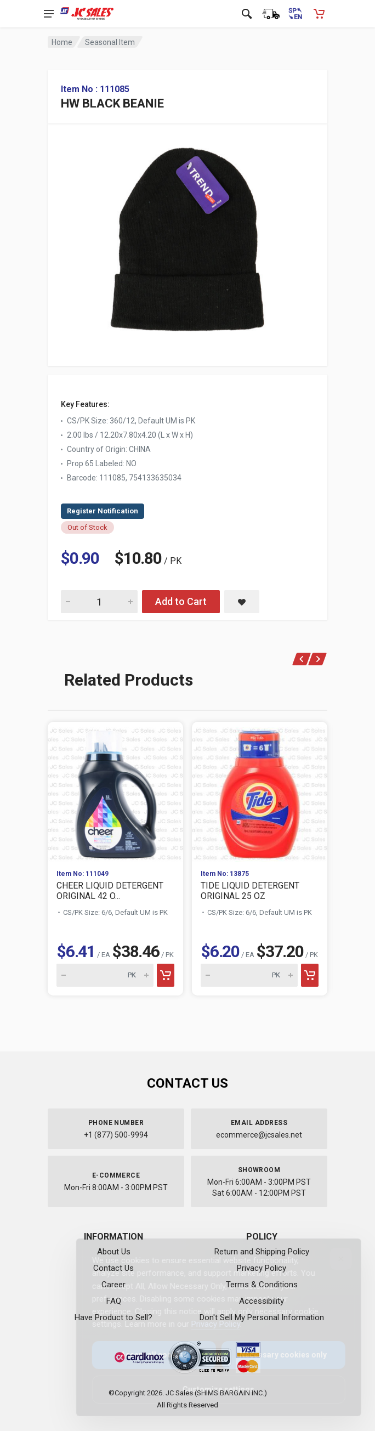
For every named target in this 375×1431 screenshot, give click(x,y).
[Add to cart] (165, 975)
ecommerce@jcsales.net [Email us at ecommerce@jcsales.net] (259, 1134)
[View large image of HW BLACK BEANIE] (187, 237)
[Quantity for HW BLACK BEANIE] (99, 601)
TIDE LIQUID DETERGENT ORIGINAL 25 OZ (250, 890)
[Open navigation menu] (49, 13)
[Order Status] (271, 13)
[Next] (317, 659)
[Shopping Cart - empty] (319, 13)
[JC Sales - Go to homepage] (87, 13)
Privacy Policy (207, 1324)
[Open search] (247, 13)
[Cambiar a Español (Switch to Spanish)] (295, 13)
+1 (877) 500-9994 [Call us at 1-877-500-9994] (116, 1134)
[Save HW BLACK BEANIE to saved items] (241, 601)
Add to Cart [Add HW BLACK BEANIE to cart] (181, 601)
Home (62, 42)
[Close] (332, 1259)
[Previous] (301, 659)
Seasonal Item (110, 42)
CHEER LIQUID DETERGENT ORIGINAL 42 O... (109, 890)
